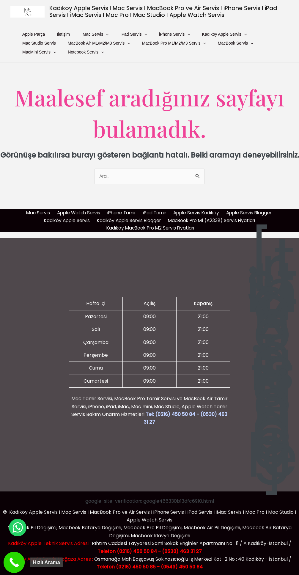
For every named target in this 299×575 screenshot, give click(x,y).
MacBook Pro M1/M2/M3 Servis (115, 47)
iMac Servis (72, 35)
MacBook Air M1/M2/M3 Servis (49, 47)
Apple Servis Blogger (248, 210)
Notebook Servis (243, 47)
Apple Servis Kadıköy (194, 210)
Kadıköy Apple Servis (175, 35)
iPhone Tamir (121, 210)
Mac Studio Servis (217, 35)
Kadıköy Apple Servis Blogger (127, 217)
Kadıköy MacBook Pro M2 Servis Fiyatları (150, 225)
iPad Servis (102, 35)
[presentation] (83, 35)
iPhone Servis (134, 35)
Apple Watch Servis (78, 210)
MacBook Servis (168, 47)
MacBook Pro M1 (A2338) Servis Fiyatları (212, 217)
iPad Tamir (153, 210)
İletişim (49, 35)
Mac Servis (37, 210)
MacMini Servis (205, 47)
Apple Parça (29, 35)
